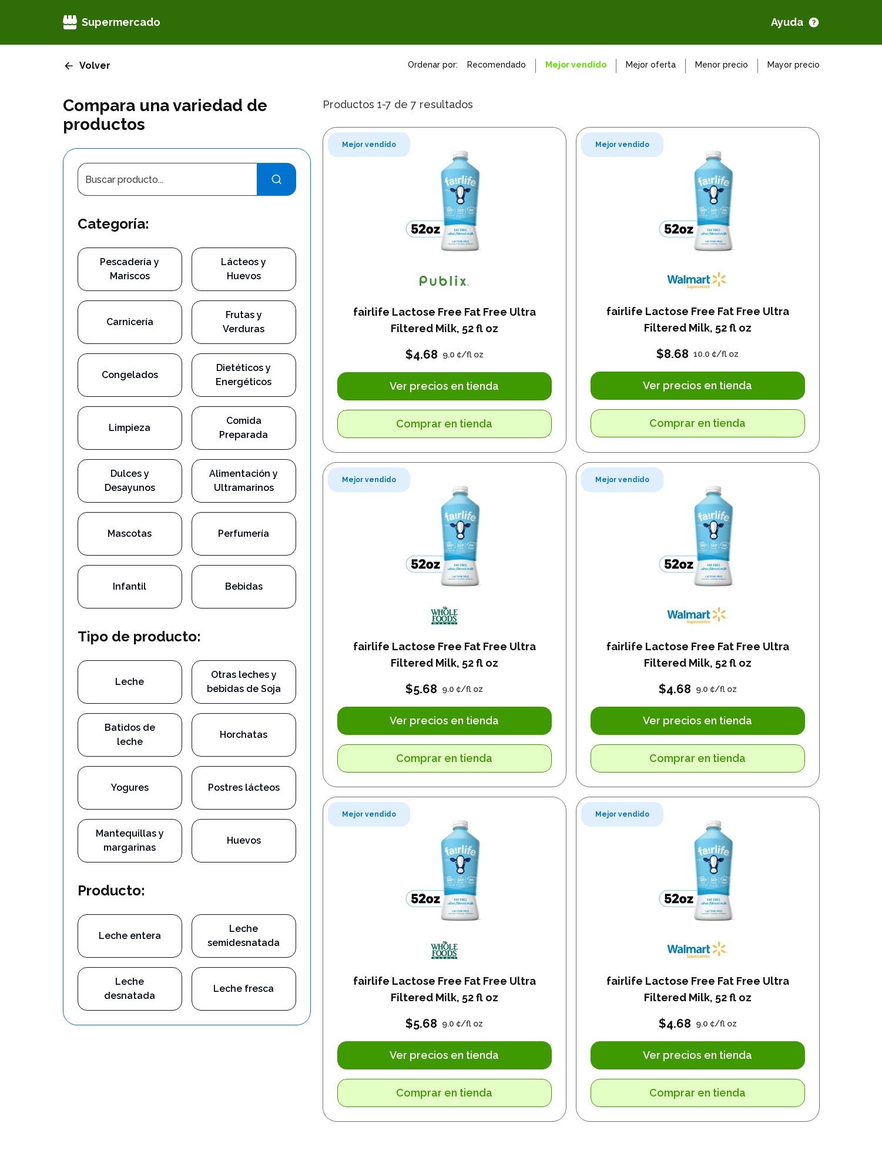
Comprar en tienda (444, 423)
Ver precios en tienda (444, 386)
